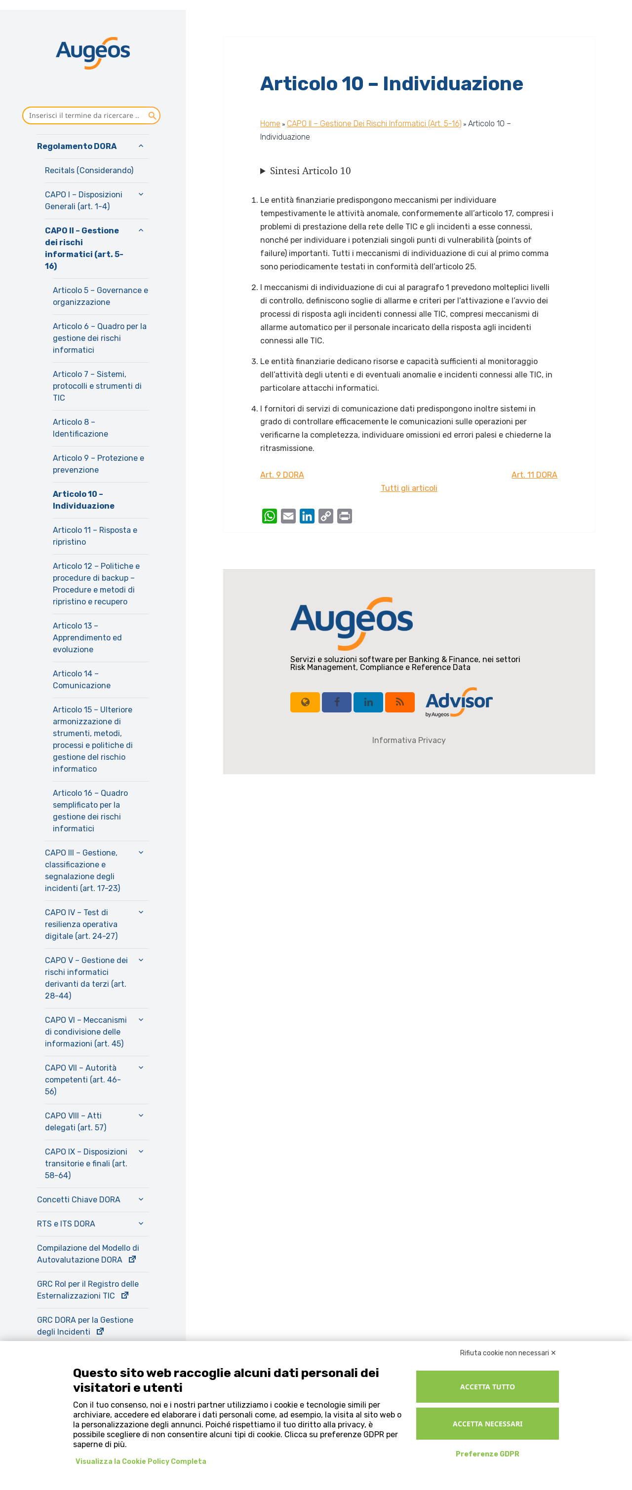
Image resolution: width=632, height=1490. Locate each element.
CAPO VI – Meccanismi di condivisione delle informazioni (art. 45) (86, 1031)
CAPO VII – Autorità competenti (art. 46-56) (83, 1079)
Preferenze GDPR (487, 1454)
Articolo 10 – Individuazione (84, 500)
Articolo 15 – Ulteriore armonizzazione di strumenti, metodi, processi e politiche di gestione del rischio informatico (93, 739)
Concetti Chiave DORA (78, 1199)
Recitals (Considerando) (89, 170)
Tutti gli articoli (409, 488)
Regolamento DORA (77, 146)
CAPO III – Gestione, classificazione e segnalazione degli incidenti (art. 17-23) (82, 870)
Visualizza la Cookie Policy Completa (141, 1461)
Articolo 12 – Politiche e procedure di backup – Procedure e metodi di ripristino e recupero (96, 583)
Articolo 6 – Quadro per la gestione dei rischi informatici (100, 338)
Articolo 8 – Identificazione (80, 428)
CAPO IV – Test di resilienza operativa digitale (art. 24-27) (81, 924)
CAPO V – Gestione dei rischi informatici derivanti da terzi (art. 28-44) (86, 978)
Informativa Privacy (409, 740)
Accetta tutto (487, 1386)
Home (270, 123)
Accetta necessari (487, 1423)
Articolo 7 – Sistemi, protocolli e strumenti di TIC (97, 386)
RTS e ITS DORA (66, 1224)
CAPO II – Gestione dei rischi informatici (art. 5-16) (84, 248)
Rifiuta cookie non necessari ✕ (508, 1353)
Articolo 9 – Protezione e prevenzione (98, 464)
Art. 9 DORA (282, 475)
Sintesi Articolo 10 (310, 170)
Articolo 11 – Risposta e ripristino (95, 536)
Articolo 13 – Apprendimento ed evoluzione (87, 637)
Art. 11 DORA (534, 475)
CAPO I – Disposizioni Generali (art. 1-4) (83, 200)
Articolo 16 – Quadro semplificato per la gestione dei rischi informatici (90, 810)
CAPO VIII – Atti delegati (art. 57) (75, 1121)
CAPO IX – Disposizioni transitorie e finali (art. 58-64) (86, 1163)
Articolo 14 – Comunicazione (82, 679)
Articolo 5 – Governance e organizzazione (100, 296)
